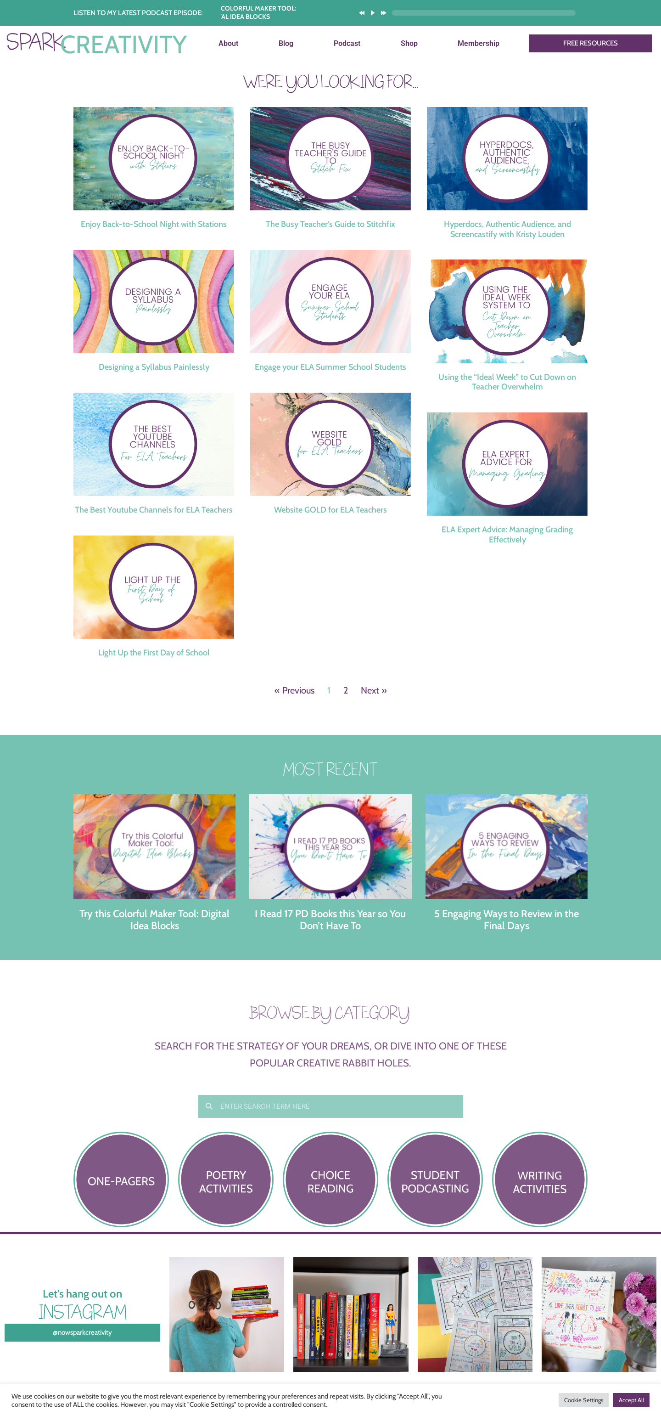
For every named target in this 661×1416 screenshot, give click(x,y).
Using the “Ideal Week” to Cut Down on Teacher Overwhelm (507, 382)
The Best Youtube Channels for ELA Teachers (154, 510)
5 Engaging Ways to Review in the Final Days (506, 920)
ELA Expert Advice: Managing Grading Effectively (507, 535)
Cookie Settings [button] (583, 1400)
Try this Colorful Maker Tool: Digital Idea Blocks (154, 920)
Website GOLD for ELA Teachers (330, 510)
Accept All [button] (631, 1400)
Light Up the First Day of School (154, 653)
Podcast (347, 43)
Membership (478, 43)
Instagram (83, 1312)
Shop (409, 43)
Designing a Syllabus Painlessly (154, 367)
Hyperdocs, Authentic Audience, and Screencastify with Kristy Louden (507, 229)
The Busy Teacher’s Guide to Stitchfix (330, 224)
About (228, 43)
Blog (286, 43)
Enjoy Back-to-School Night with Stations (154, 224)
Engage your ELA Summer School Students (330, 367)
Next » (374, 690)
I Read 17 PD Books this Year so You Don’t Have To (330, 920)
